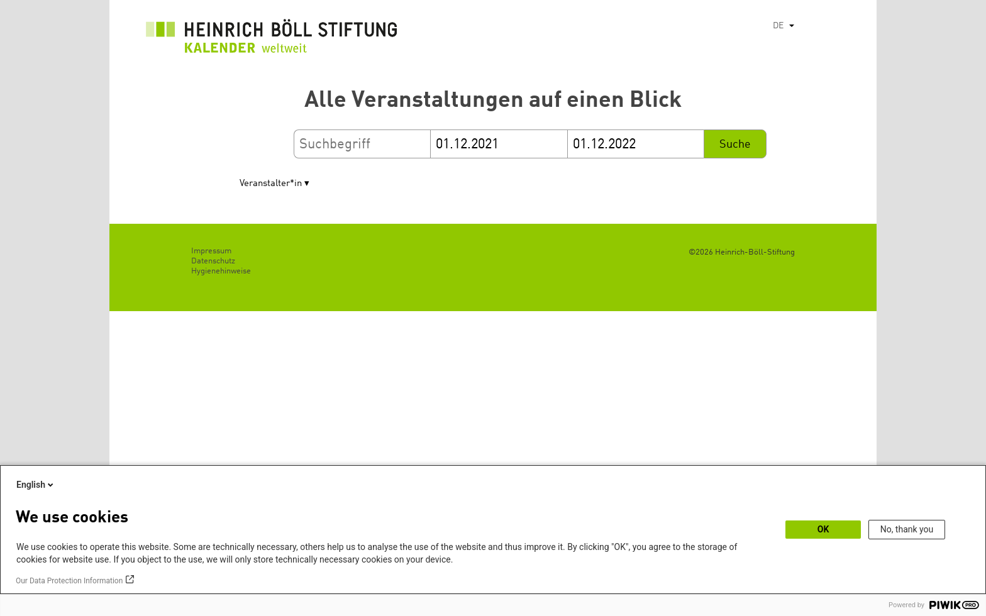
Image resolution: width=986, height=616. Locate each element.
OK (823, 529)
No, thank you (907, 529)
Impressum (211, 251)
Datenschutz (213, 261)
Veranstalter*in (271, 184)
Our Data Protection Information (69, 580)
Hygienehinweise (221, 271)
